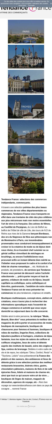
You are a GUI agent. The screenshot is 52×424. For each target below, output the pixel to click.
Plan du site (27, 399)
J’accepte (31, 5)
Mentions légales (15, 399)
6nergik (31, 406)
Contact (35, 399)
